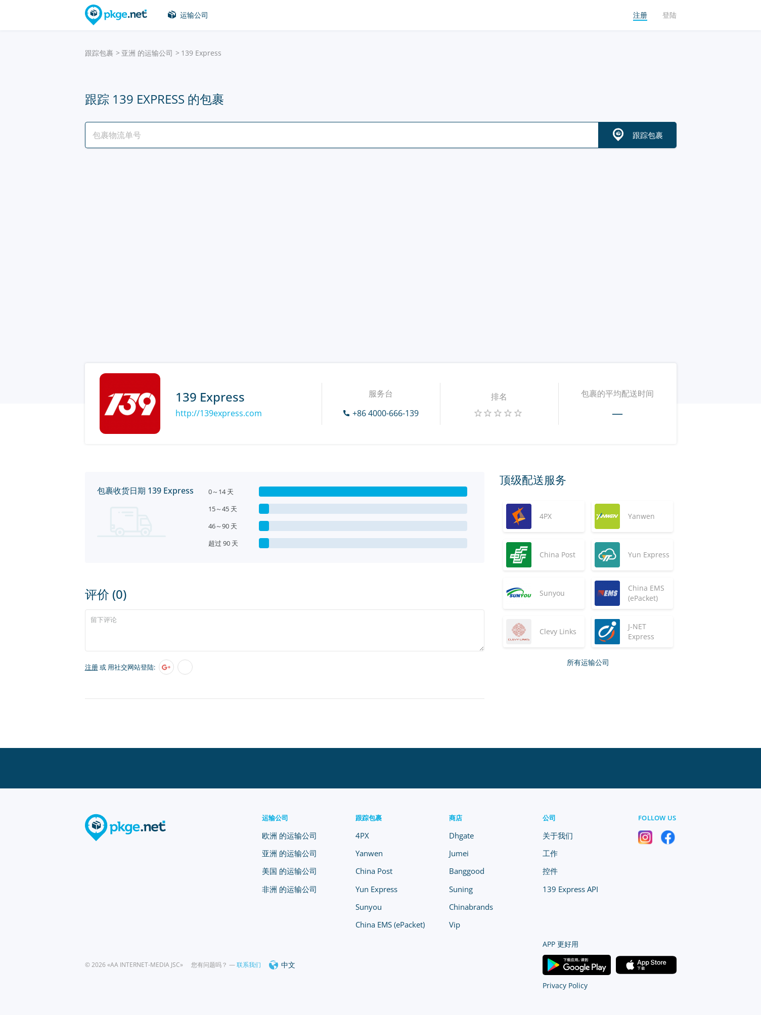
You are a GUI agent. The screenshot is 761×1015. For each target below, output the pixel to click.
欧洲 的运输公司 (289, 835)
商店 (456, 817)
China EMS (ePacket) (390, 924)
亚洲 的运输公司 (147, 53)
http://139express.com (218, 413)
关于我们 (558, 835)
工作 (550, 853)
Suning (461, 889)
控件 (550, 871)
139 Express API (570, 889)
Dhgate (461, 835)
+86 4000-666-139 (385, 413)
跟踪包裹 (99, 53)
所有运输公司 (588, 662)
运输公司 (194, 15)
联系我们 (249, 964)
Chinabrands (471, 907)
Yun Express (376, 889)
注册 (91, 667)
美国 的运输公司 (289, 871)
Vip (454, 924)
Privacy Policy (565, 985)
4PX (362, 835)
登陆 (669, 15)
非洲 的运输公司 (289, 889)
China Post (373, 871)
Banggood (466, 871)
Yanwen (369, 853)
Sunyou (368, 907)
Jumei (459, 853)
